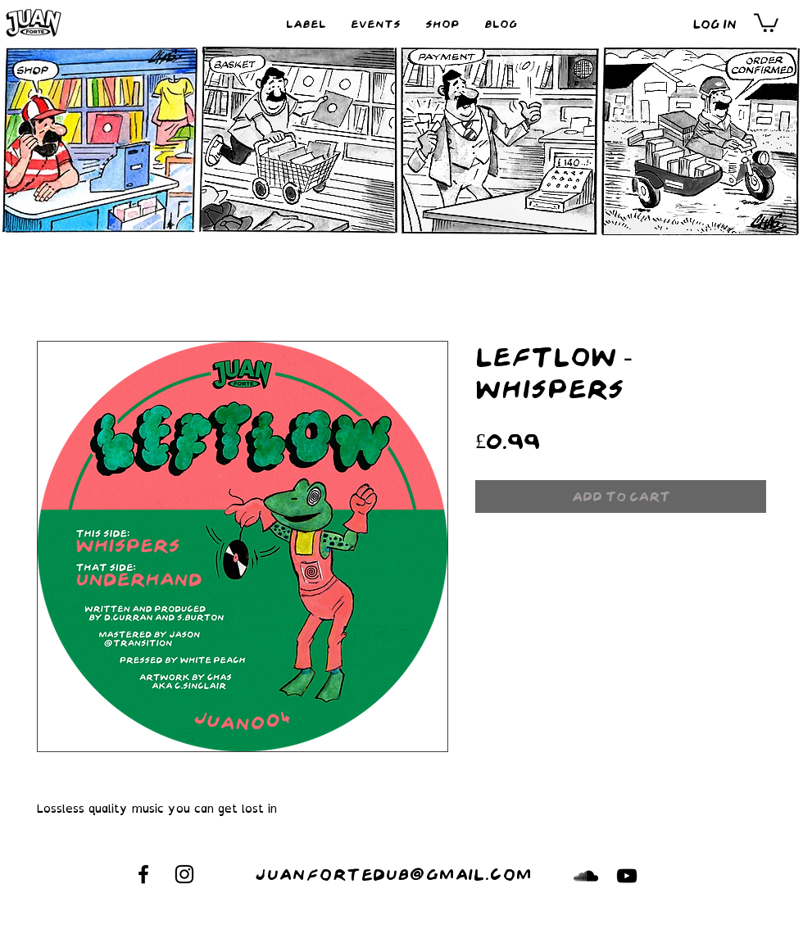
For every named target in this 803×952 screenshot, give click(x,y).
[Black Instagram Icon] (184, 874)
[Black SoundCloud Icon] (586, 876)
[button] (766, 21)
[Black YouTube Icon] (627, 876)
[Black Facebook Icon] (143, 874)
